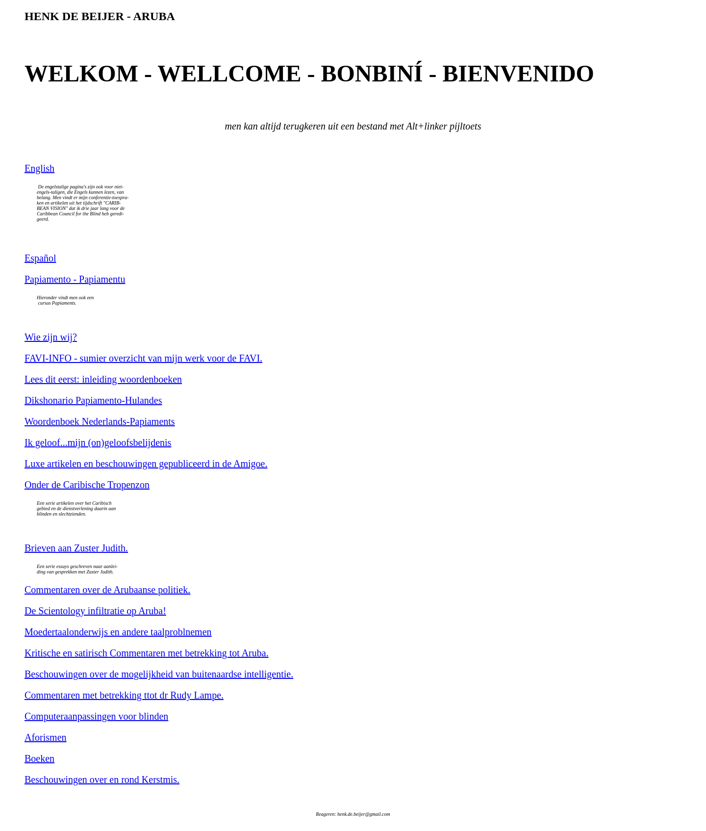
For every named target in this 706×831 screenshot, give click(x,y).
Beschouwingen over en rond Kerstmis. (102, 779)
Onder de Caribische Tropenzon (87, 484)
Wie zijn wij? (51, 337)
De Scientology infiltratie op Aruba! (95, 610)
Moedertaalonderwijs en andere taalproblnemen (118, 631)
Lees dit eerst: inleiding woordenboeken (103, 379)
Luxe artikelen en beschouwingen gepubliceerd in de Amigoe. (146, 463)
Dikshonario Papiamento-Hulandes (93, 400)
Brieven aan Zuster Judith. (76, 548)
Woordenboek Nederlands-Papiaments (100, 421)
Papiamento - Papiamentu (75, 279)
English (39, 168)
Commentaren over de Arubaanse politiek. (107, 589)
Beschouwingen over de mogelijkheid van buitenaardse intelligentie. (159, 674)
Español (40, 258)
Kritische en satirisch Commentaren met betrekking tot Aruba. (147, 653)
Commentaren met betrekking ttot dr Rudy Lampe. (124, 695)
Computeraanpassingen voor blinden (96, 716)
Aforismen (46, 737)
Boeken (39, 758)
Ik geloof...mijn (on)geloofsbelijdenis (98, 442)
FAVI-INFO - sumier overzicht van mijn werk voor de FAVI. (143, 358)
